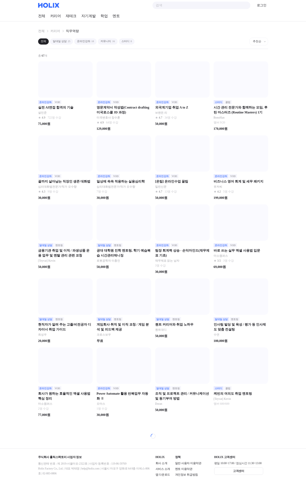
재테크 (71, 16)
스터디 (136, 41)
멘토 (116, 16)
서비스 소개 (163, 468)
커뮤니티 (115, 41)
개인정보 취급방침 (186, 474)
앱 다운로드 (163, 474)
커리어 (55, 16)
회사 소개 (161, 463)
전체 (41, 16)
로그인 (261, 5)
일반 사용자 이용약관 (188, 463)
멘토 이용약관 (183, 468)
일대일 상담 (64, 41)
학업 (104, 16)
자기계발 (88, 16)
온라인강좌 (91, 41)
